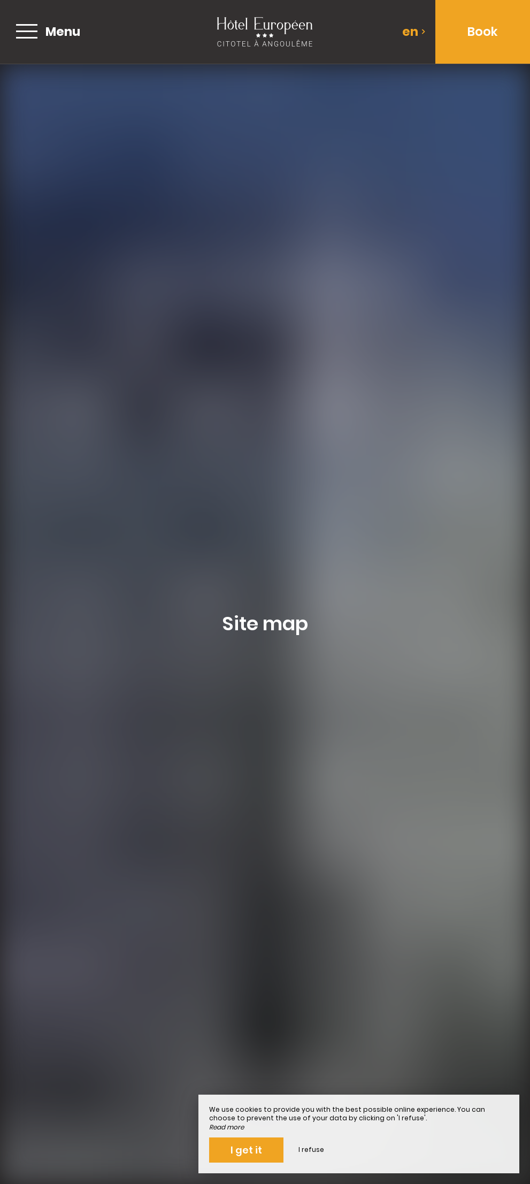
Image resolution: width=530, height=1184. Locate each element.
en (414, 31)
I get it (246, 1150)
